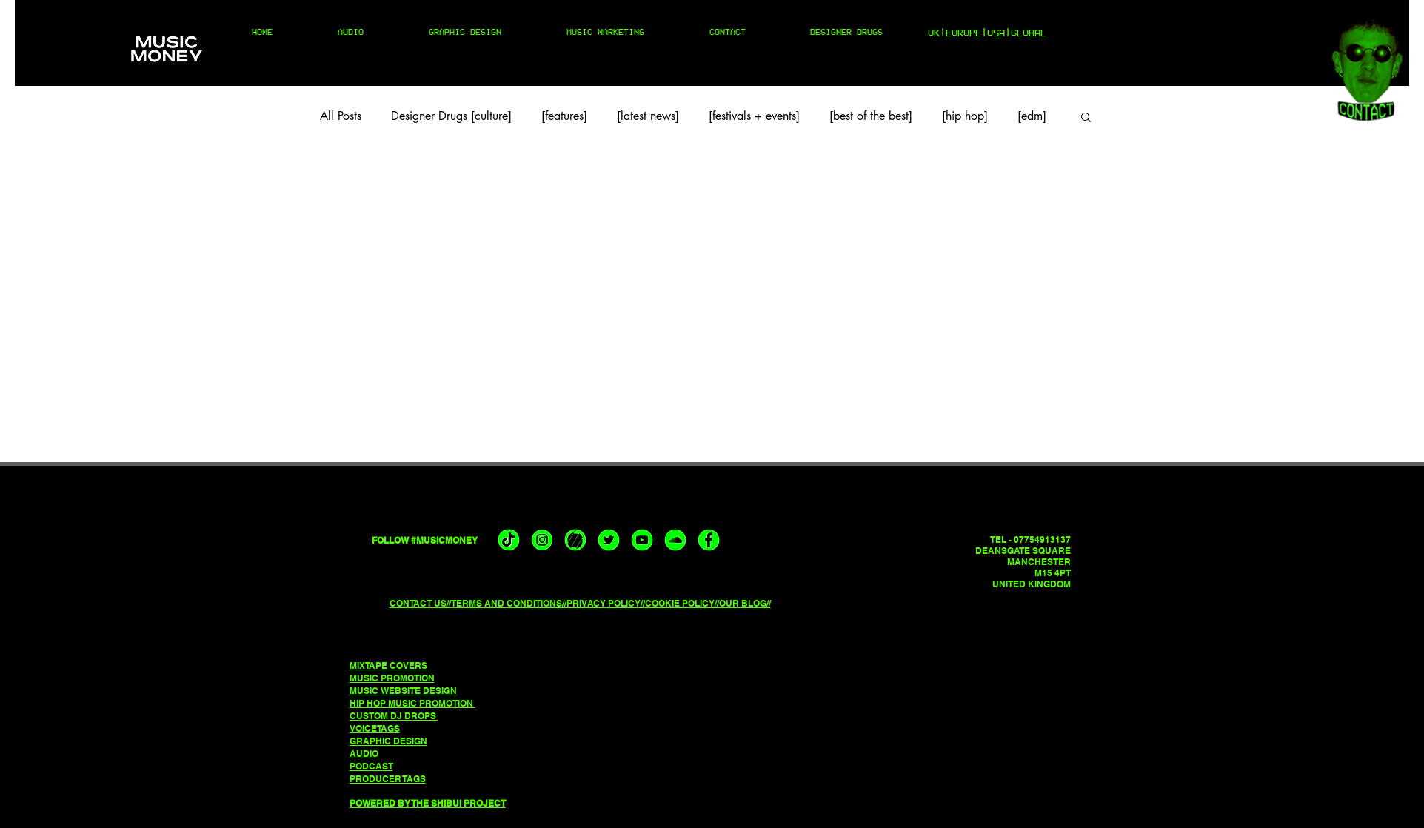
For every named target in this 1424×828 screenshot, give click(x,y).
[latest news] (648, 116)
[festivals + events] (754, 116)
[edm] (1031, 116)
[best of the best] (870, 116)
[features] (564, 116)
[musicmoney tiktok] (509, 540)
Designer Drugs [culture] (451, 116)
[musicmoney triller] (575, 540)
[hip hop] (965, 116)
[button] (1086, 118)
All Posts (340, 116)
